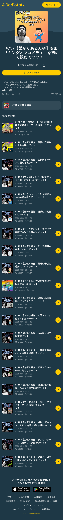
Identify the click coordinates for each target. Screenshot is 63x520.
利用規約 (46, 509)
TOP (9, 497)
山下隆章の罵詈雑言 (28, 65)
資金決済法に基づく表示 (46, 501)
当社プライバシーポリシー (25, 509)
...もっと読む (7, 90)
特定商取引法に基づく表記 (18, 501)
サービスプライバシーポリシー (31, 505)
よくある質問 (23, 497)
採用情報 (51, 497)
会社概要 (38, 497)
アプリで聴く (31, 72)
